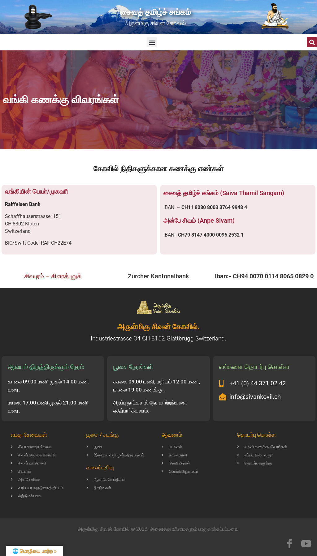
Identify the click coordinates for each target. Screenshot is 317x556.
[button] (152, 42)
